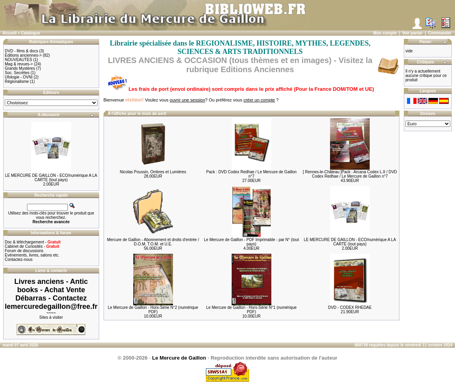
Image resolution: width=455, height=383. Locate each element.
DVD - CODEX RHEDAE (350, 307)
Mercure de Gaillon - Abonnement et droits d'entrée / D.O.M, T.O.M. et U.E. (153, 241)
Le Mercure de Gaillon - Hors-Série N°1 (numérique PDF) (251, 309)
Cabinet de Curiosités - (32, 246)
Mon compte (385, 33)
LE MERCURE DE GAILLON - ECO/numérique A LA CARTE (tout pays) (51, 177)
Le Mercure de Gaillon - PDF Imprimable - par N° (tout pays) (251, 241)
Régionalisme (17, 81)
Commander (439, 33)
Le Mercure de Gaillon (179, 358)
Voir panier (412, 33)
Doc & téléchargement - (33, 242)
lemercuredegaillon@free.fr (51, 306)
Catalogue (30, 33)
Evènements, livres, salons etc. (32, 255)
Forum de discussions (24, 251)
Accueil (9, 33)
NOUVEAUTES (18, 59)
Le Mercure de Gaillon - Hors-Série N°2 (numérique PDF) (153, 309)
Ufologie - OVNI (19, 77)
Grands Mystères (20, 68)
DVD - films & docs (21, 51)
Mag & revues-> (19, 64)
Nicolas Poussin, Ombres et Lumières (153, 172)
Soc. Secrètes (17, 73)
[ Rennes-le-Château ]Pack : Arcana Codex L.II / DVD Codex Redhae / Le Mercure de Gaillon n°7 (350, 174)
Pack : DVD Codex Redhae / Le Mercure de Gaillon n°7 (251, 174)
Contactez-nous (19, 259)
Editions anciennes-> (23, 55)
